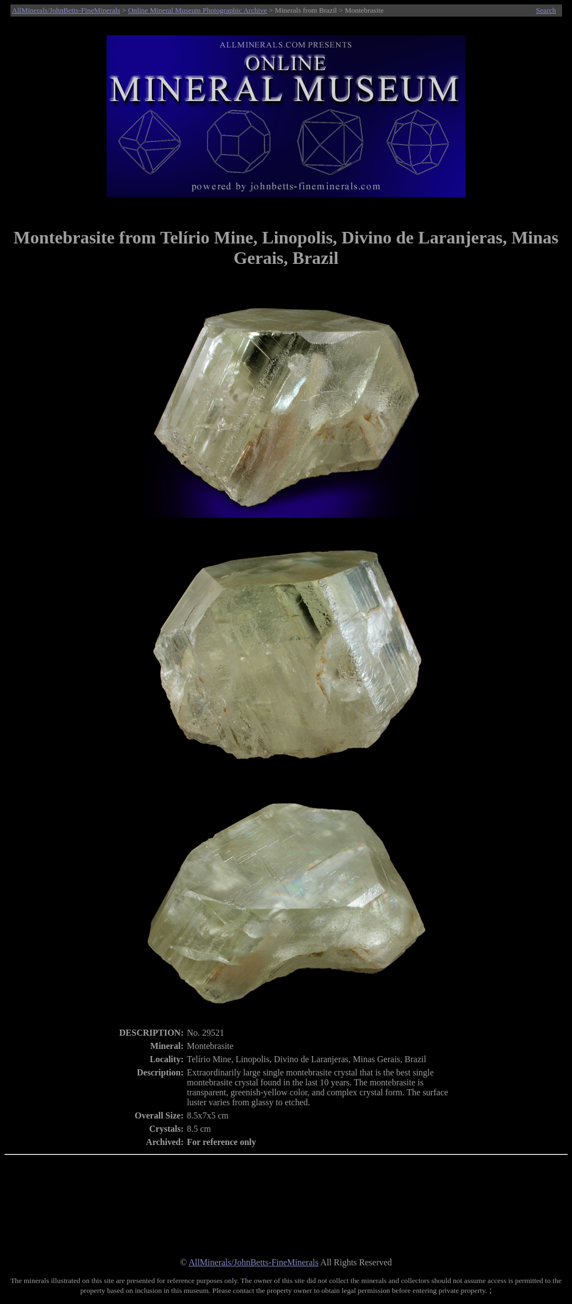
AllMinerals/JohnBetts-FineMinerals (66, 10)
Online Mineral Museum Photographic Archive (197, 10)
